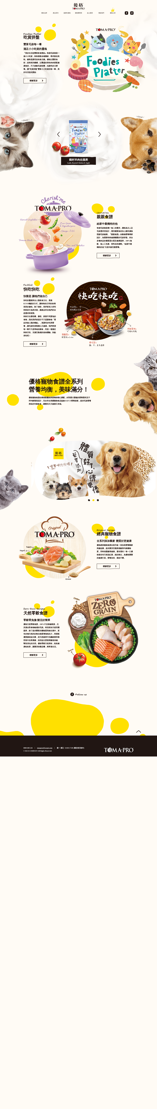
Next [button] (100, 142)
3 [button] (98, 500)
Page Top (138, 731)
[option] (78, 142)
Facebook (126, 13)
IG (132, 13)
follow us (78, 694)
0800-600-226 (28, 748)
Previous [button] (58, 142)
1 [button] (89, 500)
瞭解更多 (34, 81)
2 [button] (93, 500)
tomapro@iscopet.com (44, 748)
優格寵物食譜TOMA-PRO (78, 6)
